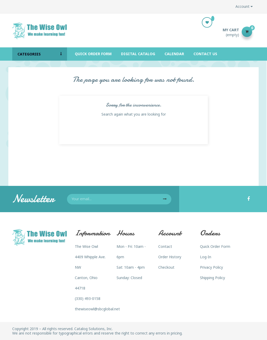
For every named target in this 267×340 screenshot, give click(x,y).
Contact (165, 246)
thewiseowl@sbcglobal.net (97, 308)
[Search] (133, 32)
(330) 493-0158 (87, 298)
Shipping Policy (212, 277)
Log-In (205, 256)
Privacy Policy (211, 267)
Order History (169, 256)
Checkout (166, 267)
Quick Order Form (215, 246)
